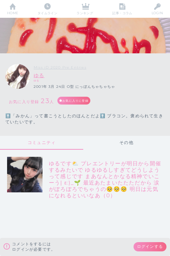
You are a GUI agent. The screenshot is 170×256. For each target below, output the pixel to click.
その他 (126, 142)
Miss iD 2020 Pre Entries (60, 67)
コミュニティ (42, 142)
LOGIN (157, 13)
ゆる (39, 75)
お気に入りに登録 (75, 100)
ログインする (150, 246)
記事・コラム (122, 13)
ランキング (84, 13)
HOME (12, 13)
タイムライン (48, 13)
